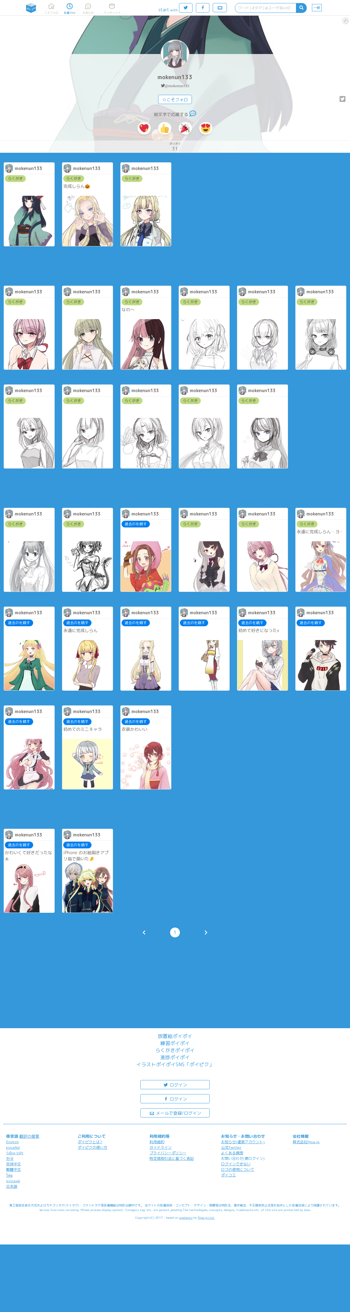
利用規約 (157, 1141)
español (13, 1147)
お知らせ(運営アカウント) (243, 1141)
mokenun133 (175, 77)
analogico (185, 1217)
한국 (10, 1158)
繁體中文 (13, 1169)
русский (13, 1180)
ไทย (9, 1175)
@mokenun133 (177, 86)
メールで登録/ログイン (175, 1113)
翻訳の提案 (29, 1136)
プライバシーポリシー (168, 1153)
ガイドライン (161, 1147)
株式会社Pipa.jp (306, 1141)
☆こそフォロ (175, 99)
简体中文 (13, 1164)
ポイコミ (228, 1175)
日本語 (11, 1186)
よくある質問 (232, 1153)
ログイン (175, 1084)
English (12, 1141)
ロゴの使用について (237, 1169)
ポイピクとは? (90, 1141)
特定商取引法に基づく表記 (172, 1158)
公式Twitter (231, 1147)
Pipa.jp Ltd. (206, 1217)
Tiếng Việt (14, 1153)
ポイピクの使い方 (92, 1147)
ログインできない (236, 1164)
